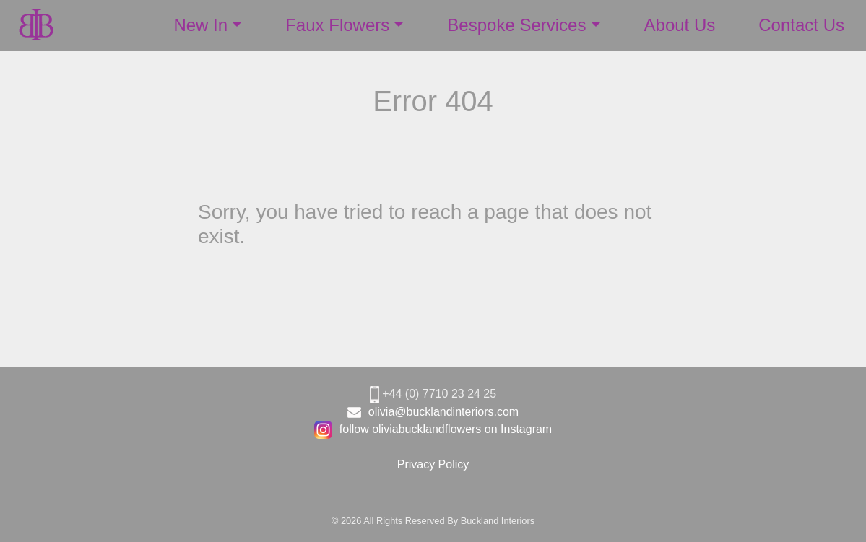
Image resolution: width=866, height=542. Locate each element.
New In (200, 25)
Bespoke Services (516, 25)
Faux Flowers (337, 25)
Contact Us (801, 25)
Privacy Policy (433, 464)
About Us (680, 25)
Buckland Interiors (497, 520)
